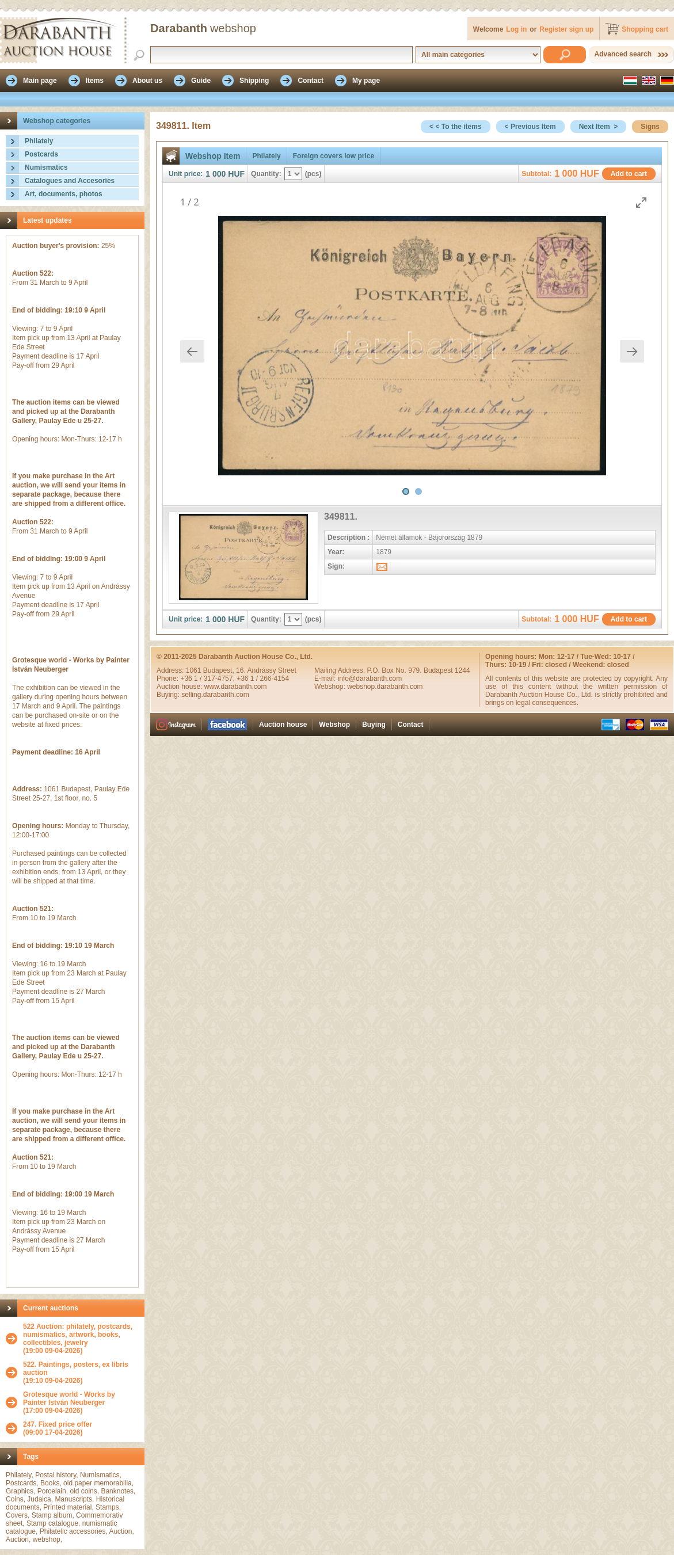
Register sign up (566, 29)
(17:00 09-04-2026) (81, 1402)
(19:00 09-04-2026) (81, 1338)
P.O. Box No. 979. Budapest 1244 (418, 670)
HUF (236, 173)
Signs (650, 127)
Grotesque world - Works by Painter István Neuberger (69, 1398)
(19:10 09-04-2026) (81, 1372)
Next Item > (598, 127)
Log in (516, 29)
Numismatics (46, 167)
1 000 (215, 173)
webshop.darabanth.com (384, 687)
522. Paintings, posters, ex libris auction (75, 1368)
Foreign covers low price (333, 156)
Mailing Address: (340, 670)
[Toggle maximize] (641, 202)
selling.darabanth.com (215, 695)
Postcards (41, 154)
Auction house (283, 725)
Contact (411, 725)
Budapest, (219, 670)
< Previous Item (530, 127)
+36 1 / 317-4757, (208, 678)
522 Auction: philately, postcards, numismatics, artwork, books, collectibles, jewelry (77, 1334)
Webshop (334, 725)
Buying (374, 725)
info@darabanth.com (370, 678)
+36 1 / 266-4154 (263, 678)
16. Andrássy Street (266, 670)
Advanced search (623, 54)
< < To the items (455, 127)
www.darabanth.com (235, 687)
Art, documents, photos (63, 194)
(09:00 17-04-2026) (57, 1428)
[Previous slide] (192, 351)
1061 (194, 670)
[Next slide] (632, 351)
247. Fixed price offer (57, 1424)
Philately (39, 141)
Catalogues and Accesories (70, 181)
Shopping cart (645, 29)
